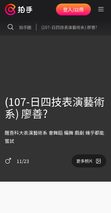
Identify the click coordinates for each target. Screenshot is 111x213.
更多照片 (89, 161)
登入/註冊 (73, 9)
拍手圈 (18, 27)
